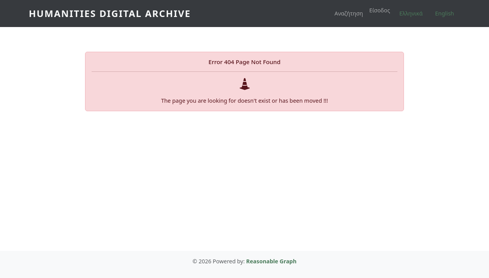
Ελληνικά (411, 13)
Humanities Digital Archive (110, 13)
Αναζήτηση (348, 13)
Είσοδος (379, 10)
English (444, 13)
